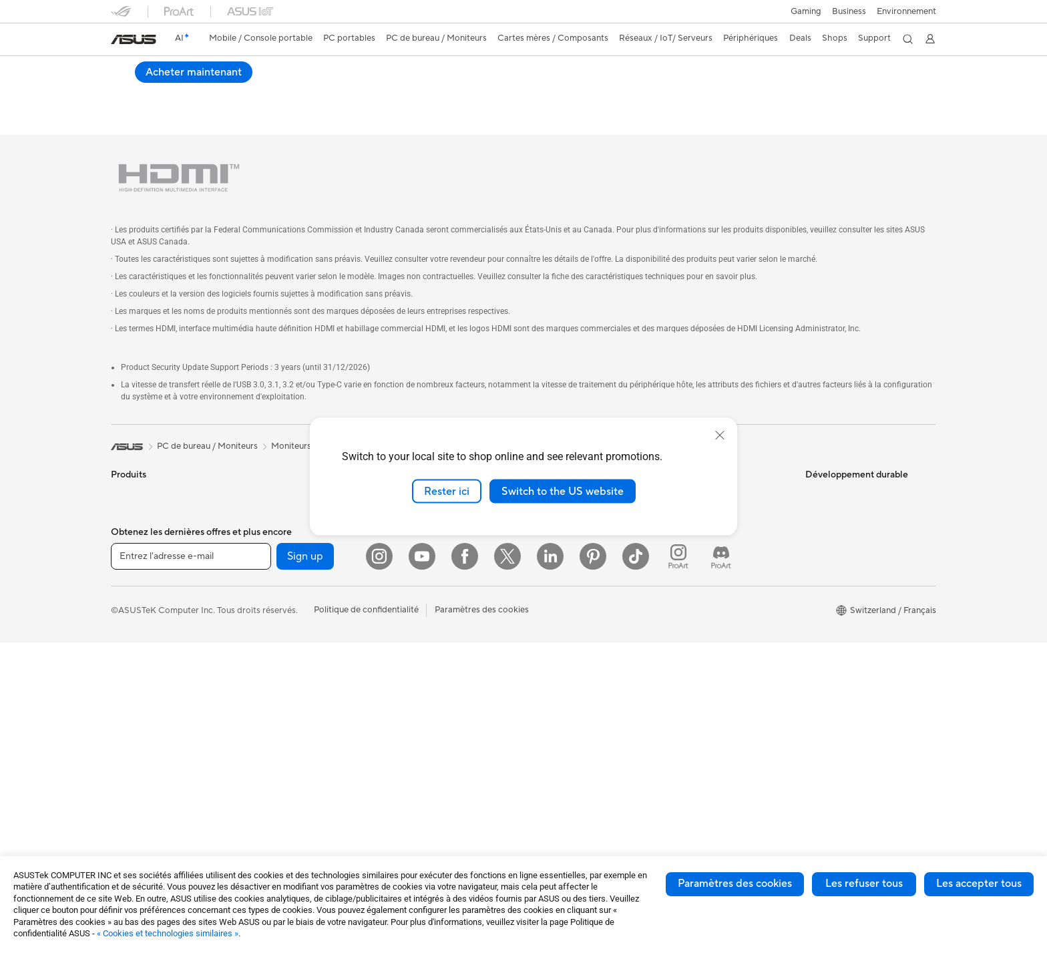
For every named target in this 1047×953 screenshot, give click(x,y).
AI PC (539, 645)
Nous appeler (692, 575)
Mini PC (264, 505)
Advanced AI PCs (562, 665)
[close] (719, 434)
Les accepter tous (979, 883)
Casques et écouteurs (429, 617)
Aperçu (124, 91)
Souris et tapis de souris (433, 597)
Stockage (268, 686)
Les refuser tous (864, 883)
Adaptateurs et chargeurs (437, 697)
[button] (806, 11)
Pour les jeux (135, 606)
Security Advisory (701, 626)
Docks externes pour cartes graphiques (303, 711)
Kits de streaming (421, 637)
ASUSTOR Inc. (556, 565)
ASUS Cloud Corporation (578, 585)
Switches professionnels (434, 536)
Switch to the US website (562, 491)
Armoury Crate (557, 786)
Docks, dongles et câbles (436, 717)
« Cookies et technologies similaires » (167, 933)
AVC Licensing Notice (570, 746)
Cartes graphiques (286, 565)
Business (849, 11)
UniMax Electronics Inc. (574, 605)
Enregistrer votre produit (715, 535)
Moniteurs (131, 647)
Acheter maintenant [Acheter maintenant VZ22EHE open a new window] (877, 80)
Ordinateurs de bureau (155, 707)
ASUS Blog (550, 766)
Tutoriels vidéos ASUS (709, 646)
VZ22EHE (141, 69)
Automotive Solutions (570, 726)
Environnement (906, 11)
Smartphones (137, 485)
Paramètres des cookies (735, 883)
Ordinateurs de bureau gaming (309, 464)
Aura (537, 806)
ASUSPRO (549, 706)
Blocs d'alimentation (289, 625)
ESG (814, 464)
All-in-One (131, 687)
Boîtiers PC (271, 585)
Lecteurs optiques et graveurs (308, 665)
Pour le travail (138, 546)
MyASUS (684, 666)
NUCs (261, 485)
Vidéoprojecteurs (145, 667)
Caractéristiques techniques (208, 91)
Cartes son (270, 645)
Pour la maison (139, 526)
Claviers (403, 577)
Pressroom (549, 545)
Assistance (298, 91)
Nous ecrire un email (706, 555)
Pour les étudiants (146, 586)
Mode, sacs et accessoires (438, 657)
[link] (133, 39)
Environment (830, 485)
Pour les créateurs (146, 566)
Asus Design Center (566, 686)
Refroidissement (281, 605)
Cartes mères (275, 545)
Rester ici (446, 491)
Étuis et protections (425, 677)
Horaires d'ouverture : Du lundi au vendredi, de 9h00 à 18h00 (726, 601)
